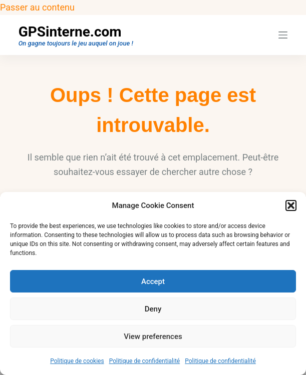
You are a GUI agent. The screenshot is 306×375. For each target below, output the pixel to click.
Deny (153, 309)
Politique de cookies (77, 361)
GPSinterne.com (70, 32)
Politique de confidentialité (144, 361)
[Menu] (282, 35)
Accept (153, 281)
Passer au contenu (37, 7)
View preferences (153, 336)
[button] (291, 205)
